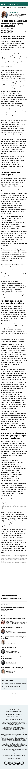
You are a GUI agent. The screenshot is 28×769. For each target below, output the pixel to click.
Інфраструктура (22, 7)
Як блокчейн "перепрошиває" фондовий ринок (11, 657)
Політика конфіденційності (14, 716)
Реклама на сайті (10, 714)
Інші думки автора (7, 680)
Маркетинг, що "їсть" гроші (9, 603)
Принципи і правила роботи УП (14, 719)
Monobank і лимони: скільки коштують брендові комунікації (12, 608)
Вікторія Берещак (14, 13)
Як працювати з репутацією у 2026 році (14, 683)
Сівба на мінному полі (8, 647)
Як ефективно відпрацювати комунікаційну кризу (11, 687)
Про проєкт (19, 714)
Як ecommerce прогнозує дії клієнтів (12, 598)
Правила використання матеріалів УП (14, 717)
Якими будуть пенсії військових (11, 627)
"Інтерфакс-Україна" (19, 728)
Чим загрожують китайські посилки (13, 618)
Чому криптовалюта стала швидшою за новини (13, 637)
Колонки (14, 7)
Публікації (8, 7)
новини (3, 7)
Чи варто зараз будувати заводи (12, 668)
